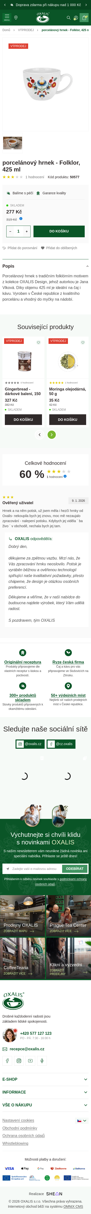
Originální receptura (22, 662)
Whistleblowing (15, 1143)
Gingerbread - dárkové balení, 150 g (23, 393)
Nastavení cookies (18, 1120)
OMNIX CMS (73, 1206)
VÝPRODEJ (26, 30)
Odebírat (74, 869)
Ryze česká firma (68, 662)
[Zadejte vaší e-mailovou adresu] (45, 869)
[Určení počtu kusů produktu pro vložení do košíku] (18, 231)
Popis (8, 266)
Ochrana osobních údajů (23, 1136)
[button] (4, 4)
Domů (6, 30)
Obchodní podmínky (19, 1128)
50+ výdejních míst (68, 695)
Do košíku (59, 231)
